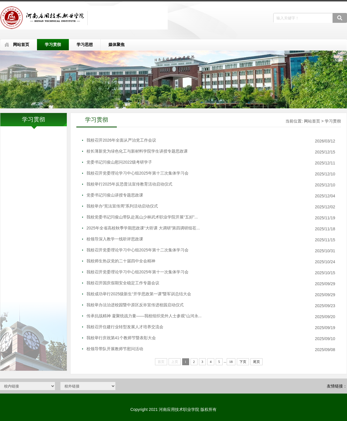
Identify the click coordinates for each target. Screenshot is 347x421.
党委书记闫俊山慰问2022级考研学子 (119, 162)
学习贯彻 (53, 44)
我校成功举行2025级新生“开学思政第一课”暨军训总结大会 (138, 294)
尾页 (256, 362)
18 (231, 362)
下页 (242, 362)
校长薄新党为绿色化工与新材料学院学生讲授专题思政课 (137, 151)
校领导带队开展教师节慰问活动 (114, 348)
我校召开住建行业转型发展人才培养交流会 (124, 326)
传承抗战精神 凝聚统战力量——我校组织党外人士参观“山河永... (144, 316)
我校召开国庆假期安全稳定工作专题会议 (122, 283)
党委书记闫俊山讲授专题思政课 (114, 195)
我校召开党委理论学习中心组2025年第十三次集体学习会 (137, 173)
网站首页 (21, 44)
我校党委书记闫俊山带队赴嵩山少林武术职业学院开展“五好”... (142, 217)
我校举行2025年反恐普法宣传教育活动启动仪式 (129, 184)
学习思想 (85, 44)
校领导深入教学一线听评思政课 (114, 239)
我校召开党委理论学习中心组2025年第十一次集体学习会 (137, 272)
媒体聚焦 (116, 44)
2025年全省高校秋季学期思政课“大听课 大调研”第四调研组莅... (143, 228)
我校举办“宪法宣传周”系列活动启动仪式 (122, 206)
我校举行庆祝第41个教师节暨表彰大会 (121, 337)
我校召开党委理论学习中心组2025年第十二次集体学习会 (137, 250)
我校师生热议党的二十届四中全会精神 (120, 261)
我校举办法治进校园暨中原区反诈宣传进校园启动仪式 (135, 305)
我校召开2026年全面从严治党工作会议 (121, 140)
